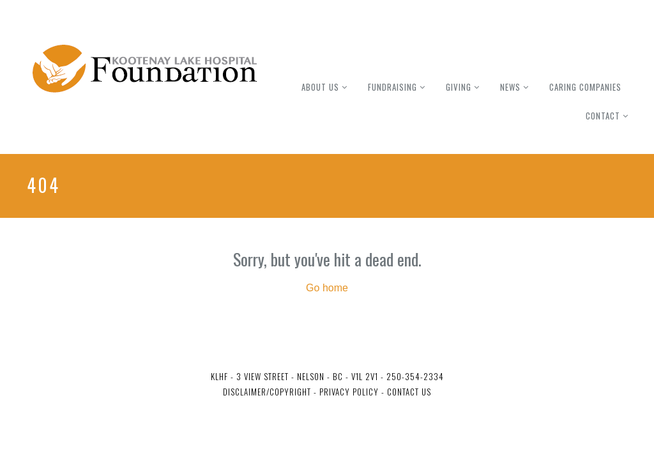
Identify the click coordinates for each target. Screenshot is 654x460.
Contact (603, 115)
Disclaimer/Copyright (267, 391)
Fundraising (392, 86)
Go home (327, 287)
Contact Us (409, 391)
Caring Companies (585, 86)
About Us (320, 86)
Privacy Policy (348, 391)
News (510, 86)
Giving (458, 86)
